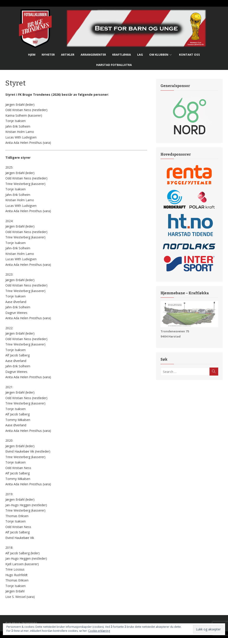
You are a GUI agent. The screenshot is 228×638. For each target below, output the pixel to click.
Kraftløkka (121, 55)
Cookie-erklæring (99, 631)
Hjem (31, 55)
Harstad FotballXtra (114, 65)
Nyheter (48, 55)
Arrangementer (93, 55)
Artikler (67, 55)
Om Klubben (158, 55)
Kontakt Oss (189, 55)
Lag (140, 55)
